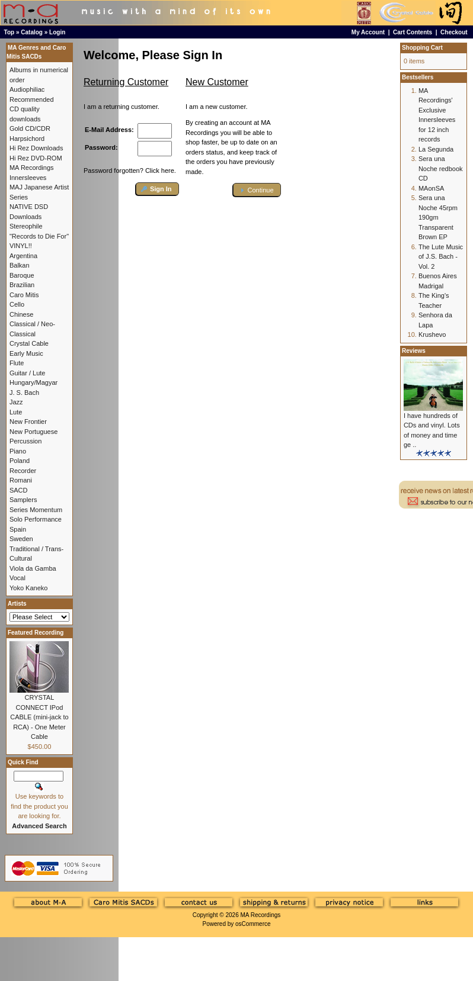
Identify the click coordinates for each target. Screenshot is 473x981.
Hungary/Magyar (33, 382)
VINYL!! (20, 245)
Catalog (32, 32)
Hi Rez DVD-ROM (35, 158)
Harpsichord (26, 138)
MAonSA (431, 188)
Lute (15, 412)
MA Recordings (260, 915)
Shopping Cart (422, 47)
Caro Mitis (24, 294)
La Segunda (435, 149)
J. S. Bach (24, 392)
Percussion (25, 441)
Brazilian (21, 284)
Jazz (16, 402)
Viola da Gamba (32, 568)
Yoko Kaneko (28, 587)
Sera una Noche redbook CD (440, 168)
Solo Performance (35, 519)
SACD (18, 490)
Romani (20, 480)
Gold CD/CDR (29, 128)
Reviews (414, 351)
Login (57, 32)
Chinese (21, 314)
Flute (16, 362)
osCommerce (252, 924)
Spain (17, 529)
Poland (19, 460)
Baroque (21, 275)
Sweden (21, 538)
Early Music (26, 353)
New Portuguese (33, 431)
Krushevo (432, 334)
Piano (17, 451)
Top (9, 32)
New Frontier (28, 421)
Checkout (454, 32)
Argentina (23, 255)
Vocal (17, 577)
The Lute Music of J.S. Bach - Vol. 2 (440, 256)
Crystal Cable (29, 343)
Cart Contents (412, 32)
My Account (368, 32)
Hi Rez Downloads (36, 148)
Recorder (22, 470)
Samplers (23, 499)
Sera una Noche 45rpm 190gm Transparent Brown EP (438, 217)
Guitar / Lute (27, 373)
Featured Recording (35, 632)
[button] (157, 189)
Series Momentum (35, 509)
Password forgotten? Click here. (130, 170)
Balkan (19, 265)
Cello (16, 304)
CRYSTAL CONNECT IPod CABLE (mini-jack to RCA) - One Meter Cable (39, 717)
